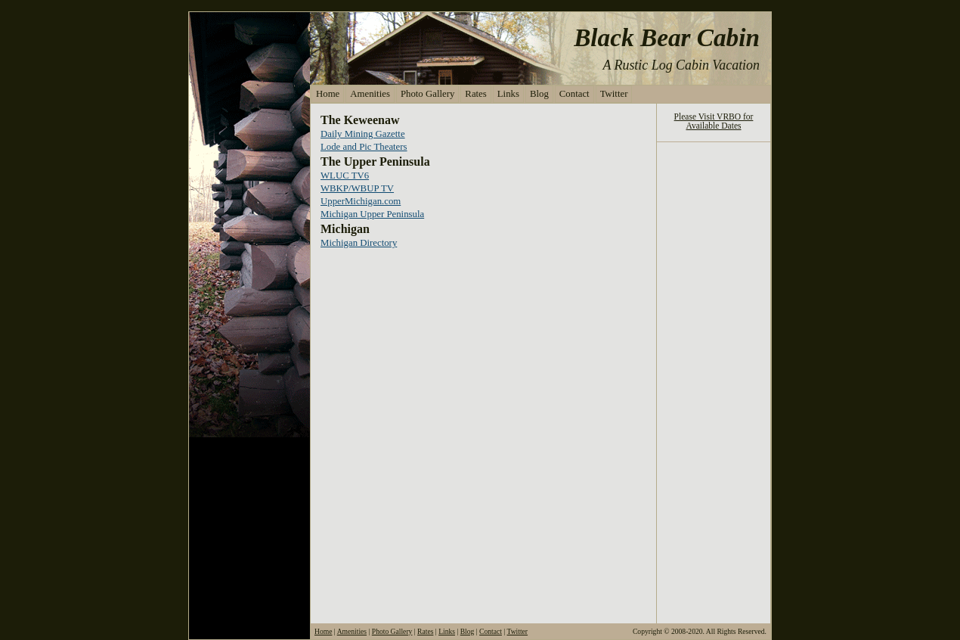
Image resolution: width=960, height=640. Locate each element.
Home (327, 94)
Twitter (614, 94)
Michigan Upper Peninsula (372, 214)
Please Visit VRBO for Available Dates (714, 121)
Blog (539, 94)
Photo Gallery (427, 94)
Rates (475, 94)
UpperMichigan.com (361, 201)
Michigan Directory (359, 243)
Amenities (370, 94)
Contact (574, 94)
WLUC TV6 (345, 175)
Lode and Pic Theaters (364, 146)
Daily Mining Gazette (363, 134)
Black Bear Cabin (667, 37)
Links (508, 94)
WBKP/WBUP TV (357, 188)
